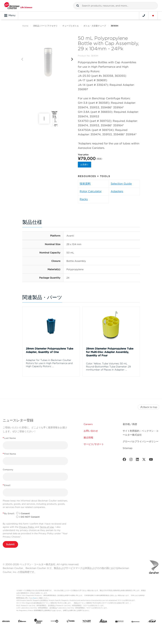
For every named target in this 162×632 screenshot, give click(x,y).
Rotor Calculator (91, 191)
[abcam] (6, 622)
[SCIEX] (152, 621)
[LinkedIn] (137, 460)
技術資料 (85, 183)
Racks (84, 199)
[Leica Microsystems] (103, 622)
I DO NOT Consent (29, 517)
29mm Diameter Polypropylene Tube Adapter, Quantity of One (49, 350)
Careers (88, 424)
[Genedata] (54, 622)
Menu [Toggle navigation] (9, 15)
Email (6, 485)
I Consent (24, 513)
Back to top (148, 407)
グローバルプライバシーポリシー (140, 441)
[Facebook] (124, 460)
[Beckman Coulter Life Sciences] (38, 622)
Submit (10, 544)
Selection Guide (121, 183)
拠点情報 (88, 437)
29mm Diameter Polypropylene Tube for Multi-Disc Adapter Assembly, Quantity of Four (109, 352)
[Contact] (143, 15)
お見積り (84, 164)
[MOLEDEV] (119, 622)
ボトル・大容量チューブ (94, 25)
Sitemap (127, 448)
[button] (78, 6)
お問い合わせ (91, 430)
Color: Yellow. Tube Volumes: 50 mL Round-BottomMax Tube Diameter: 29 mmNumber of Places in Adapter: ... (108, 366)
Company (8, 469)
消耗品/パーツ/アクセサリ (45, 25)
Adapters (117, 191)
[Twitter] (144, 460)
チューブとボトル (70, 25)
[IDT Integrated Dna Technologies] (87, 622)
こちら (34, 598)
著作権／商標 (130, 424)
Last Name (9, 438)
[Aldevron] (22, 622)
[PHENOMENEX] (135, 622)
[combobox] (115, 5)
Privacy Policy (26, 527)
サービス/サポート (94, 444)
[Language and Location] (153, 15)
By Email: (9, 513)
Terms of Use (47, 527)
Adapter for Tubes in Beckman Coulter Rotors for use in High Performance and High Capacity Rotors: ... (49, 363)
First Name (9, 453)
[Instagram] (131, 460)
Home (25, 25)
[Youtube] (151, 460)
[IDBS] (70, 622)
